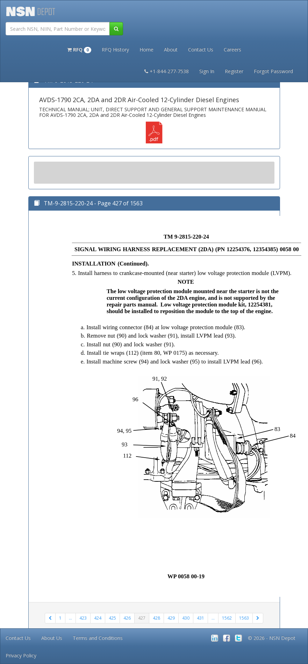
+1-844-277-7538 (166, 71)
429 (171, 618)
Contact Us (200, 49)
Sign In (206, 71)
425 (112, 618)
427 (141, 618)
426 (127, 618)
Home (146, 49)
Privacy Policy (21, 655)
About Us (51, 638)
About (171, 49)
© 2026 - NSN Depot (271, 638)
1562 (227, 618)
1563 (244, 618)
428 (156, 618)
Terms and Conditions (98, 638)
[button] (79, 49)
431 (200, 618)
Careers (232, 49)
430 (185, 618)
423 (83, 618)
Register (234, 71)
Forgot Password (273, 71)
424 (97, 618)
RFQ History (115, 49)
